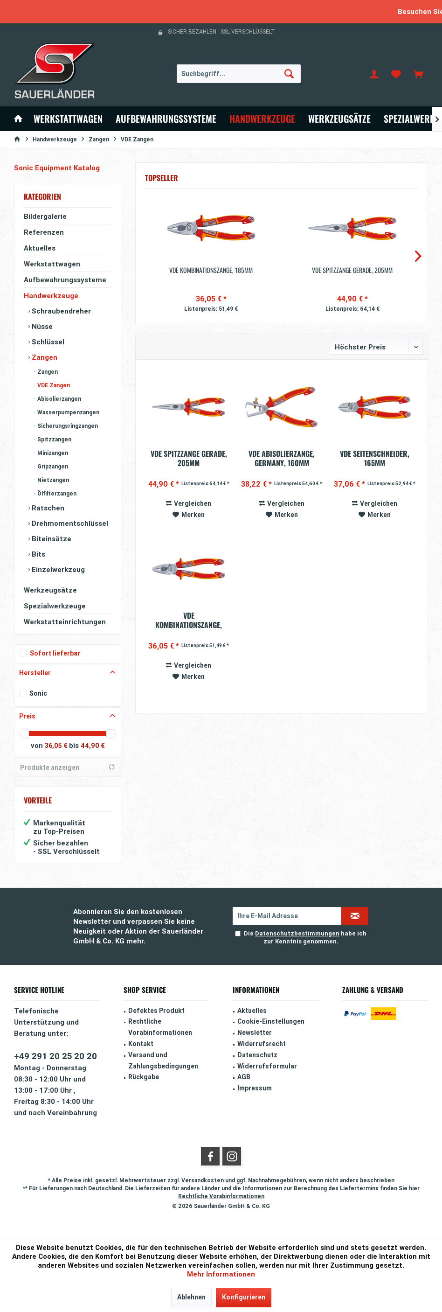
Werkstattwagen (52, 263)
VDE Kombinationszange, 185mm (211, 270)
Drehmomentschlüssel (69, 523)
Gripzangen (52, 466)
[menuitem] (418, 73)
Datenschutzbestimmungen (297, 933)
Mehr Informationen (221, 1274)
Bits (37, 554)
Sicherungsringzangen (67, 425)
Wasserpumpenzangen (67, 412)
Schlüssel (47, 341)
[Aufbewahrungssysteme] (166, 118)
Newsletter (254, 1032)
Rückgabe (143, 1077)
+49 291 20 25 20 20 (55, 1055)
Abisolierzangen (58, 398)
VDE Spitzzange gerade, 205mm (352, 270)
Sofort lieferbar (55, 653)
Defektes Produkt (156, 1010)
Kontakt (140, 1044)
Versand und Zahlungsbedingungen (163, 1060)
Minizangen (52, 452)
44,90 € (93, 745)
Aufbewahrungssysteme (65, 279)
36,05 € (57, 745)
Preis (27, 716)
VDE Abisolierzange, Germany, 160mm (282, 458)
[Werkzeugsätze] (339, 118)
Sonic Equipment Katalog (57, 167)
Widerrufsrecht (261, 1044)
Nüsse (41, 326)
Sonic (38, 693)
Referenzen (44, 232)
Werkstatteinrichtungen (65, 621)
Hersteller (35, 673)
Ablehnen (191, 1297)
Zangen (43, 357)
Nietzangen (52, 479)
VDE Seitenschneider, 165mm (374, 458)
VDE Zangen (53, 385)
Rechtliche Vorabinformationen (160, 1027)
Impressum (254, 1088)
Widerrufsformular (267, 1066)
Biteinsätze (50, 538)
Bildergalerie (45, 216)
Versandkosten (202, 1180)
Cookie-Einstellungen (270, 1021)
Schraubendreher (60, 311)
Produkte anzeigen (67, 767)
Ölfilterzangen (56, 493)
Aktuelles (39, 248)
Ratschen (47, 507)
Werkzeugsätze (50, 590)
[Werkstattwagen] (68, 118)
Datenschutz (257, 1055)
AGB (243, 1077)
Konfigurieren (243, 1297)
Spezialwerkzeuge (55, 605)
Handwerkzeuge (51, 295)
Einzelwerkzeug (57, 569)
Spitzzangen (53, 439)
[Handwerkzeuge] (262, 118)
